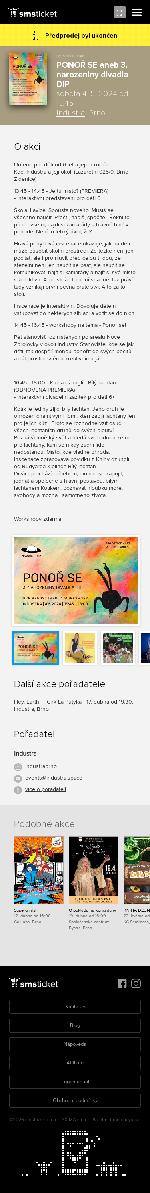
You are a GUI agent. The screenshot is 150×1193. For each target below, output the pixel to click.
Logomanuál (75, 1081)
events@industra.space (53, 777)
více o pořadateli (45, 789)
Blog (75, 1025)
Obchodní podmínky (75, 1100)
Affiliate (75, 1063)
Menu (137, 13)
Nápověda (75, 1044)
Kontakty (75, 1006)
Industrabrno (41, 766)
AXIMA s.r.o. (74, 1120)
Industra (70, 113)
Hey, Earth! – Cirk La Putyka (48, 701)
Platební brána (106, 1120)
